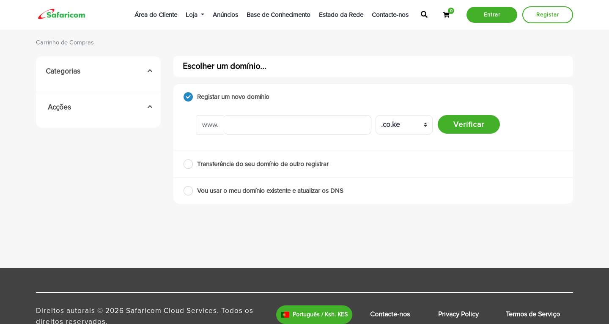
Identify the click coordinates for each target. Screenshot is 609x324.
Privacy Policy (458, 314)
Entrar (492, 14)
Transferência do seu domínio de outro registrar (256, 164)
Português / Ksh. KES (314, 314)
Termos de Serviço (533, 314)
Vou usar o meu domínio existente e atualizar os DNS (263, 190)
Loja (192, 15)
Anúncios (225, 15)
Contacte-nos (390, 15)
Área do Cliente (155, 15)
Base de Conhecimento (278, 15)
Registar (547, 14)
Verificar (468, 124)
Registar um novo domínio (226, 97)
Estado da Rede (341, 15)
